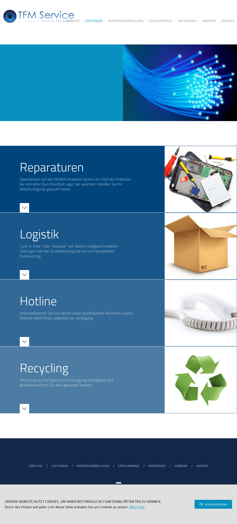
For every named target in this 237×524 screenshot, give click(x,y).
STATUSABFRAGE (128, 465)
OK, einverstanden (213, 504)
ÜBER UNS (35, 465)
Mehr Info (136, 506)
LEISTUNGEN (59, 465)
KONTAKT (202, 465)
